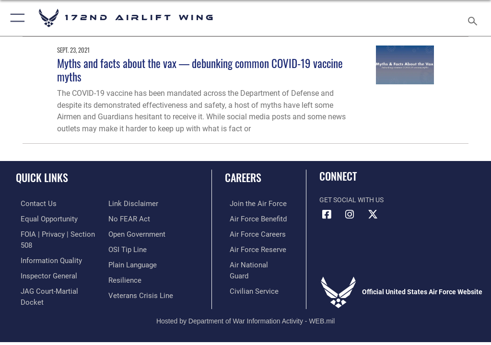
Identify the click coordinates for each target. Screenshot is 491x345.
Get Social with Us (351, 200)
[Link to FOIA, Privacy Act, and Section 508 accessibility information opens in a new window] (56, 233)
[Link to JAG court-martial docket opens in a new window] (54, 277)
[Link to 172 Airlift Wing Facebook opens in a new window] (326, 214)
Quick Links (42, 177)
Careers (243, 177)
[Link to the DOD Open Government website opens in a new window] (135, 218)
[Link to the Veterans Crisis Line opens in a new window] (137, 277)
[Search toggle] (474, 18)
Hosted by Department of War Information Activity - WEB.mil (245, 309)
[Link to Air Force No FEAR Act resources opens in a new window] (127, 203)
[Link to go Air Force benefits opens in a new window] (251, 218)
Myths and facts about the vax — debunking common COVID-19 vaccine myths (200, 70)
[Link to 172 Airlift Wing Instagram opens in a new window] (349, 214)
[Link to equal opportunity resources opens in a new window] (43, 218)
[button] (15, 18)
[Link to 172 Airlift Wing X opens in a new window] (372, 214)
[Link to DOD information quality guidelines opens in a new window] (45, 247)
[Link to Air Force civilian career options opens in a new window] (247, 277)
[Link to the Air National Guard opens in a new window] (252, 262)
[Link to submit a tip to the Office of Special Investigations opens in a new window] (125, 233)
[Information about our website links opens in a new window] (38, 292)
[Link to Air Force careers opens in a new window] (250, 233)
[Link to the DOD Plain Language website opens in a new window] (131, 247)
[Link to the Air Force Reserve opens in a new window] (250, 247)
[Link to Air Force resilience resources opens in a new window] (123, 262)
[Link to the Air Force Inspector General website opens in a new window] (42, 262)
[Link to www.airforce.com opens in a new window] (251, 203)
